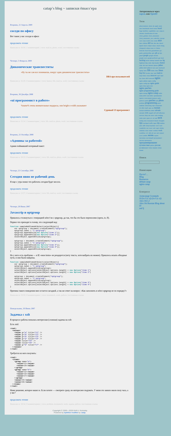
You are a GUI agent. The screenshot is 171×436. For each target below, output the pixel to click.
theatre (156, 121)
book (151, 28)
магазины (142, 138)
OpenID (153, 14)
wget (157, 128)
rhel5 (146, 108)
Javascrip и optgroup (25, 212)
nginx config (152, 81)
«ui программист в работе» (30, 100)
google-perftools (153, 58)
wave (150, 128)
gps (159, 58)
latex (145, 70)
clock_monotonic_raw (146, 38)
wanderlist (142, 128)
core (140, 41)
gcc (161, 50)
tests (145, 121)
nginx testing (143, 93)
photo (54, 47)
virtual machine (150, 125)
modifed (74, 434)
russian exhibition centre (146, 110)
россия (157, 145)
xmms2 (161, 133)
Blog (141, 177)
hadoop (152, 60)
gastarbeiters (155, 50)
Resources (143, 179)
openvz (141, 98)
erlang (162, 45)
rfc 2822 (142, 108)
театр (150, 148)
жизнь (151, 135)
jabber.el (149, 68)
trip (158, 123)
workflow (142, 133)
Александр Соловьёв (149, 196)
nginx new (149, 86)
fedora (158, 48)
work (60, 47)
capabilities (152, 31)
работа (64, 306)
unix (140, 125)
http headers (155, 63)
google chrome (153, 55)
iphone (156, 65)
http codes (148, 63)
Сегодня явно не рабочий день (32, 176)
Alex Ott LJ (144, 201)
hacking (142, 60)
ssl (153, 118)
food (146, 50)
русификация (143, 148)
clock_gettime (143, 36)
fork (149, 50)
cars (157, 31)
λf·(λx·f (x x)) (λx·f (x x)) (150, 198)
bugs (140, 31)
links (156, 70)
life (54, 81)
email (158, 45)
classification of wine (151, 33)
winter (151, 130)
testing (141, 121)
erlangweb (142, 48)
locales (148, 73)
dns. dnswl (160, 43)
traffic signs (152, 123)
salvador (142, 113)
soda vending (159, 115)
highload (142, 63)
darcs (141, 43)
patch (146, 100)
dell (149, 43)
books (155, 28)
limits (153, 70)
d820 (160, 41)
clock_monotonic (154, 36)
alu (154, 26)
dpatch (141, 45)
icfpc (140, 65)
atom (160, 26)
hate (161, 60)
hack (162, 58)
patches (152, 100)
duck (145, 45)
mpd (162, 75)
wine (146, 130)
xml (157, 133)
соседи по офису (22, 31)
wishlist (155, 130)
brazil (160, 28)
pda (157, 100)
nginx (157, 78)
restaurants (158, 105)
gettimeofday (147, 53)
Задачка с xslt (20, 325)
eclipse (149, 45)
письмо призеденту (145, 140)
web (154, 128)
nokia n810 (142, 95)
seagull (151, 113)
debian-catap (145, 182)
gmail (141, 55)
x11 (147, 133)
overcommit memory (150, 98)
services (141, 115)
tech (160, 117)
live (144, 73)
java (154, 68)
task (156, 118)
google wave (143, 58)
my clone (142, 78)
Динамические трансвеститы (31, 67)
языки (141, 150)
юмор (159, 148)
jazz (157, 68)
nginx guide (154, 83)
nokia (160, 93)
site (149, 115)
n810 (147, 78)
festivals (141, 50)
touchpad (146, 123)
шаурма (154, 148)
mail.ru (49, 47)
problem (50, 425)
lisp (140, 73)
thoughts (161, 121)
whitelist (142, 130)
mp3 (158, 75)
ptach (159, 103)
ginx (153, 53)
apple (156, 26)
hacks (147, 60)
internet (150, 65)
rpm (150, 108)
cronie (155, 41)
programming (151, 103)
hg (164, 60)
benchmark (146, 28)
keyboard (162, 68)
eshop (148, 48)
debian (145, 43)
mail (155, 73)
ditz (152, 43)
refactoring (148, 105)
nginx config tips (144, 83)
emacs (154, 45)
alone (150, 26)
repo (153, 105)
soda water (142, 118)
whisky (161, 128)
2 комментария (33, 121)
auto (140, 28)
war (147, 128)
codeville (156, 38)
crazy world (146, 41)
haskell (157, 60)
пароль (142, 14)
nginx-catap (153, 93)
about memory (143, 26)
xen (155, 133)
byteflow (67, 434)
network (151, 78)
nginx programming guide (149, 91)
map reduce (142, 75)
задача (71, 425)
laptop (141, 70)
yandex (145, 135)
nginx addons (143, 81)
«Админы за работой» (26, 140)
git (156, 53)
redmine (141, 105)
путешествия (144, 145)
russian (157, 108)
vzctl (160, 125)
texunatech (51, 306)
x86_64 (151, 133)
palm (159, 98)
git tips (160, 53)
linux (161, 70)
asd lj (141, 208)
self (154, 113)
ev (155, 48)
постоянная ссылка (71, 47)
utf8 (144, 125)
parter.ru (142, 100)
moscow (153, 75)
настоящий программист (154, 138)
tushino (162, 123)
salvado (158, 110)
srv (151, 118)
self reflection (160, 113)
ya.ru (141, 135)
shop (146, 115)
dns (155, 43)
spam (148, 118)
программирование (148, 142)
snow (152, 115)
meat (148, 75)
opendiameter (158, 95)
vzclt (157, 125)
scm (146, 113)
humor (49, 81)
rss (152, 108)
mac (152, 73)
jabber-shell (143, 68)
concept (162, 38)
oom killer (150, 95)
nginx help (142, 86)
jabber (160, 65)
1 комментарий (33, 47)
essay (152, 48)
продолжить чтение (19, 43)
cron (151, 41)
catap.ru (161, 31)
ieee (146, 65)
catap (83, 434)
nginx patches (145, 88)
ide (144, 65)
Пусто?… (143, 174)
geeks (141, 53)
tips (141, 123)
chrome (141, 33)
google (145, 55)
